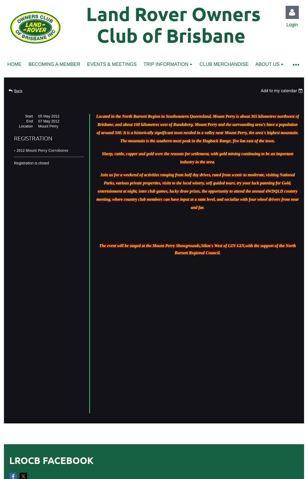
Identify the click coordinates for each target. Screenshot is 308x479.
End (29, 121)
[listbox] (282, 90)
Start (29, 116)
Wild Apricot (244, 453)
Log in (292, 12)
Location (26, 126)
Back (18, 91)
